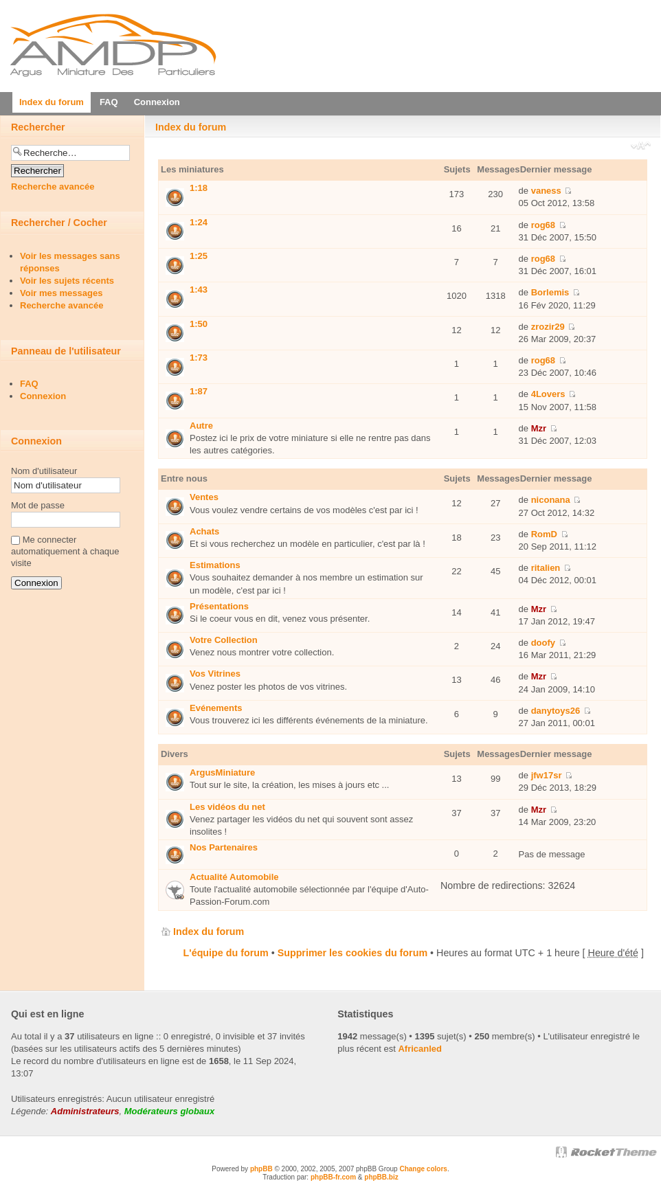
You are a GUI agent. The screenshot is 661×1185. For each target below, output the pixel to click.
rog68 (543, 225)
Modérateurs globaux (169, 1111)
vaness (546, 190)
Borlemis (550, 292)
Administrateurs (85, 1111)
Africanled (420, 1048)
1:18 (199, 188)
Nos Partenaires (224, 847)
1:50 (199, 324)
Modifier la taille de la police (641, 147)
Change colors (423, 1169)
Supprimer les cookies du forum (352, 952)
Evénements (216, 708)
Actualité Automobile (234, 877)
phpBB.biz (381, 1177)
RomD (544, 534)
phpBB (261, 1169)
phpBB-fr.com (333, 1177)
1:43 (199, 289)
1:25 (199, 256)
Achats (204, 531)
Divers (174, 754)
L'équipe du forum (226, 952)
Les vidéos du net (227, 807)
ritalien (546, 568)
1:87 (199, 391)
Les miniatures (192, 169)
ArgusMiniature (222, 772)
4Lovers (548, 394)
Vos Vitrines (215, 673)
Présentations (219, 606)
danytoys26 (556, 711)
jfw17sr (546, 775)
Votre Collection (224, 640)
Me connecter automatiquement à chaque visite (65, 551)
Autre (201, 425)
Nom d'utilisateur (44, 471)
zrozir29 (548, 326)
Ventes (204, 497)
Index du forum (190, 127)
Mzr (538, 428)
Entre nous (184, 478)
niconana (550, 500)
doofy (543, 642)
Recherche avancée (52, 186)
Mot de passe (38, 505)
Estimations (215, 565)
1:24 (199, 222)
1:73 (199, 357)
